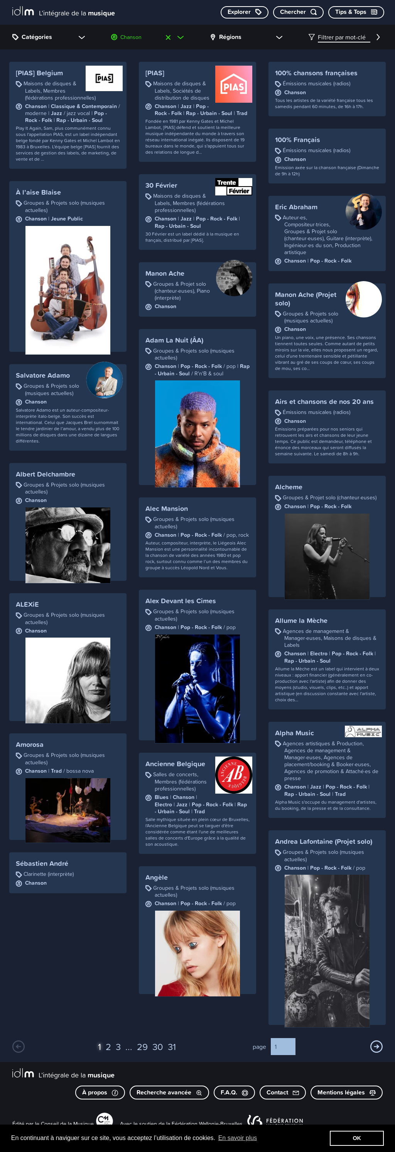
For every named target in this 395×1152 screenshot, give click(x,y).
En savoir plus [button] (237, 1138)
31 (172, 1046)
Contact (283, 1092)
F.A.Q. (234, 1092)
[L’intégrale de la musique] (63, 11)
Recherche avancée (169, 1092)
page (259, 1046)
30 (157, 1046)
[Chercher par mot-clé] (298, 12)
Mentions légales (346, 1092)
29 (142, 1046)
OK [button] (357, 1138)
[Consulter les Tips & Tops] (356, 12)
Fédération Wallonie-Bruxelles (207, 1123)
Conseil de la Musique (67, 1123)
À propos (100, 1092)
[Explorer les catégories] (244, 12)
